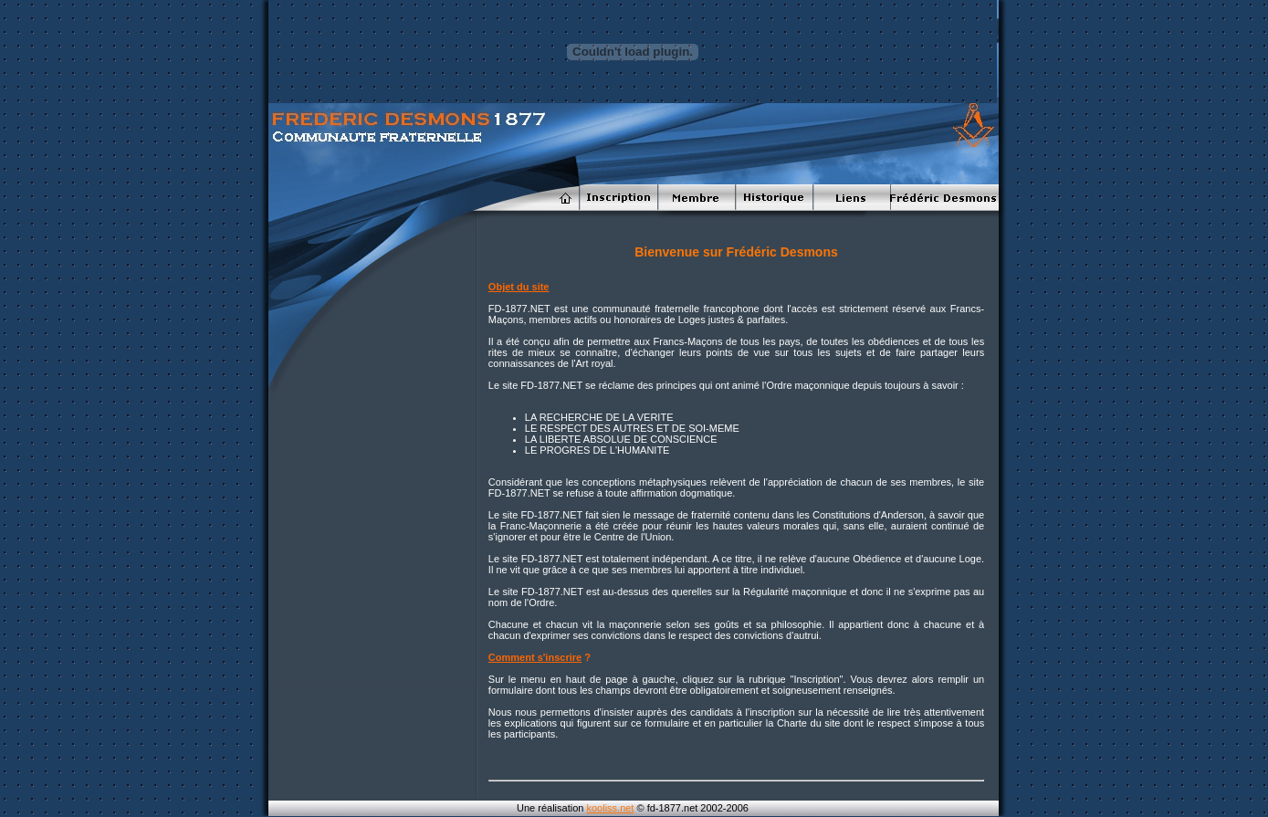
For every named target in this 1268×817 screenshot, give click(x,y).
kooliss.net (610, 807)
